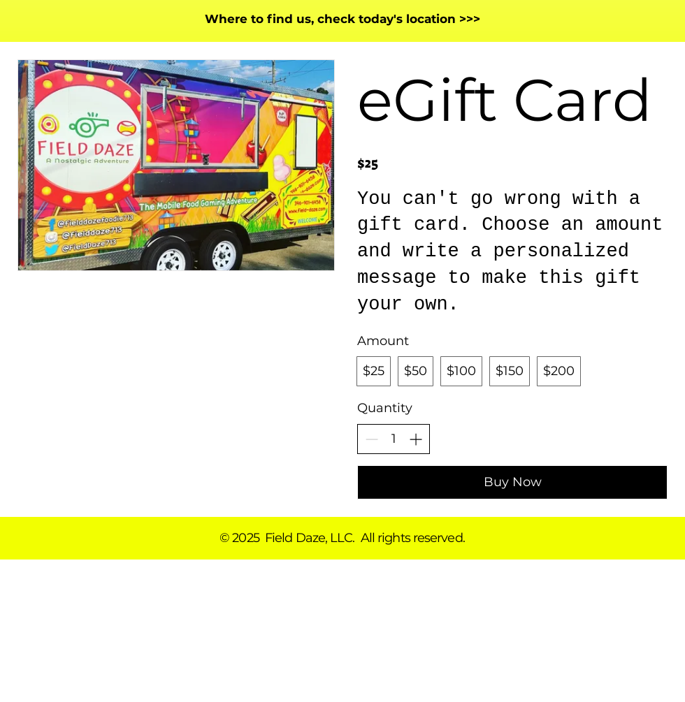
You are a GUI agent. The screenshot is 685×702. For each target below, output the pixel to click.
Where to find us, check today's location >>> (342, 19)
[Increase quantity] (415, 439)
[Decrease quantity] (371, 439)
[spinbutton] (393, 439)
